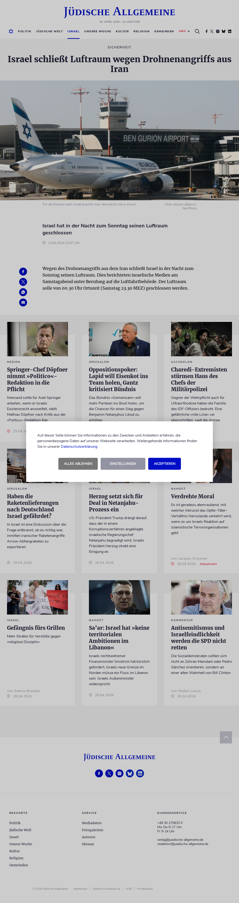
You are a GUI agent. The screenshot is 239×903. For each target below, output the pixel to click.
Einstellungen (123, 464)
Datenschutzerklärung (79, 446)
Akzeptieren (164, 464)
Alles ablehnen (78, 464)
